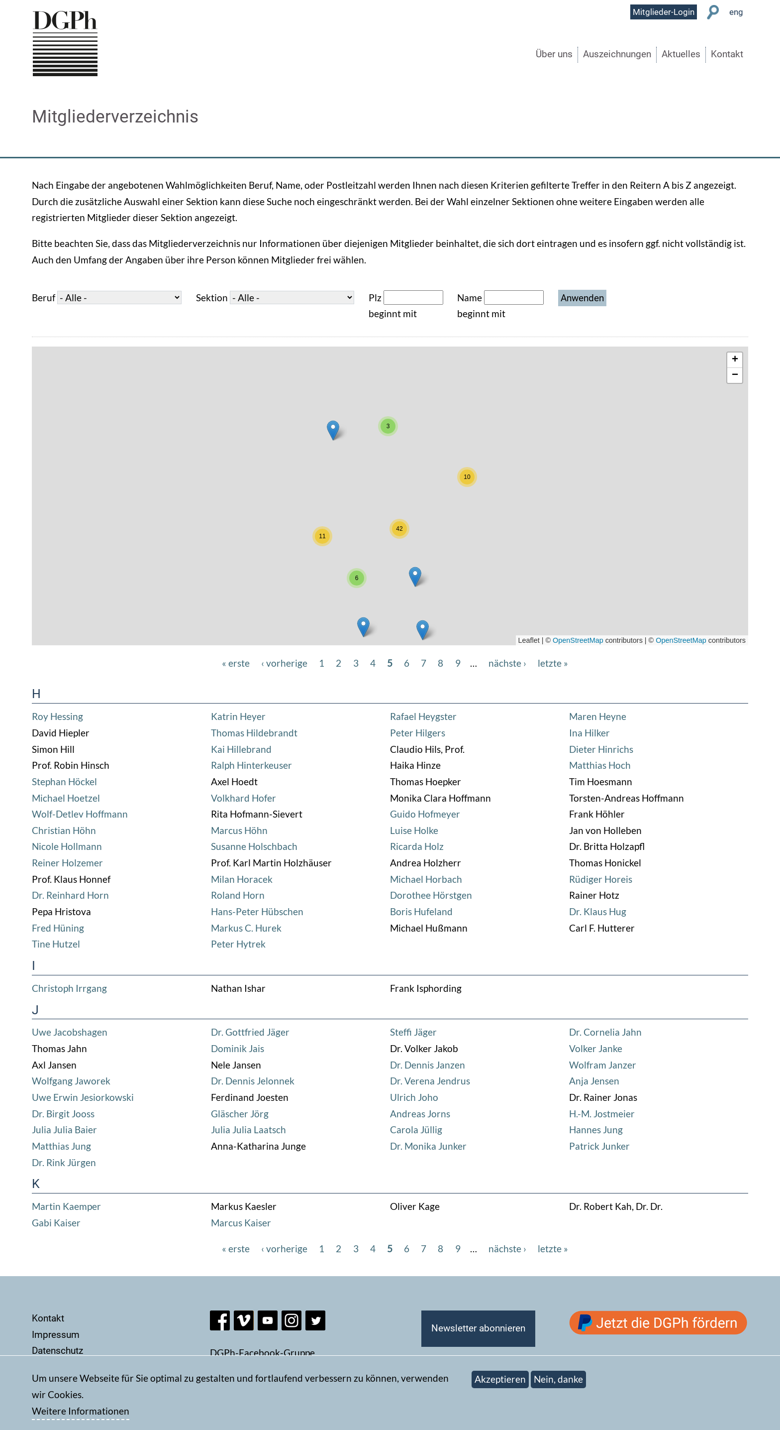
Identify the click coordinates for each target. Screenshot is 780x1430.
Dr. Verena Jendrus (430, 1080)
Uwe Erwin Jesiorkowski (83, 1097)
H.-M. (581, 1113)
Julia (42, 1129)
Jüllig (431, 1129)
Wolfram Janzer (602, 1065)
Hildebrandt (271, 732)
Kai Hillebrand (241, 749)
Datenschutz (57, 1350)
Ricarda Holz (417, 846)
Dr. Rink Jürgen (64, 1162)
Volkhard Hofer (243, 798)
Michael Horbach (426, 879)
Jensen (604, 1080)
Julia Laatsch (259, 1129)
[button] (422, 630)
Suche (713, 12)
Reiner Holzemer (67, 862)
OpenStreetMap (578, 640)
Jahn (632, 1032)
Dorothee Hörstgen (431, 895)
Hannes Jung (596, 1129)
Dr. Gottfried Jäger (250, 1032)
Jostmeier (614, 1113)
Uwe (42, 1032)
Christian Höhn (64, 830)
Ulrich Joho (414, 1097)
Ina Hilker (589, 732)
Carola (405, 1129)
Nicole (46, 846)
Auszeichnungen (617, 54)
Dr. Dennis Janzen (427, 1065)
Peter (402, 732)
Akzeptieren (500, 1379)
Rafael (404, 716)
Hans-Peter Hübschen (257, 911)
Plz (375, 297)
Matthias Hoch (600, 765)
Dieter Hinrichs (601, 749)
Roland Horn (238, 895)
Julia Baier (75, 1129)
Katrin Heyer (238, 716)
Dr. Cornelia (595, 1032)
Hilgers (430, 732)
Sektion (212, 297)
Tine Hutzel (56, 944)
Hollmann (81, 846)
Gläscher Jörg (240, 1113)
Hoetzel (83, 798)
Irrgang (91, 988)
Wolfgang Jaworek (71, 1080)
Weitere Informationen (80, 1411)
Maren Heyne (597, 716)
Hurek (268, 928)
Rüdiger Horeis (600, 879)
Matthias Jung (61, 1146)
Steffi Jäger (413, 1032)
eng (736, 12)
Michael (49, 798)
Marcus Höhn (239, 830)
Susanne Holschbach (254, 846)
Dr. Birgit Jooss (63, 1113)
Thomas (228, 732)
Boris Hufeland (421, 911)
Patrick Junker (599, 1146)
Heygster (437, 716)
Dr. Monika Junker (428, 1146)
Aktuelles (681, 54)
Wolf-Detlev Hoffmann (80, 814)
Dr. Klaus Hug (597, 911)
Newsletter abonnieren (478, 1328)
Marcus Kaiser (241, 1222)
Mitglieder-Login (663, 12)
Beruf (43, 297)
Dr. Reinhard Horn (70, 895)
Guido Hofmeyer (425, 814)
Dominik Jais (237, 1048)
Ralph (224, 765)
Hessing (66, 716)
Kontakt (727, 54)
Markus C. (233, 928)
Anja (579, 1080)
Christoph (54, 988)
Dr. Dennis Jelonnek (252, 1080)
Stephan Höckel (64, 781)
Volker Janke (595, 1048)
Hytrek (251, 944)
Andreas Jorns (420, 1113)
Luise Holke (414, 830)
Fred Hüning (58, 928)
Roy (41, 716)
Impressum (56, 1334)
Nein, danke (558, 1379)
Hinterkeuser (264, 765)
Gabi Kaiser (56, 1222)
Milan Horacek (242, 879)
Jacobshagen (80, 1032)
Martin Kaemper (66, 1206)
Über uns (554, 54)
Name (469, 297)
